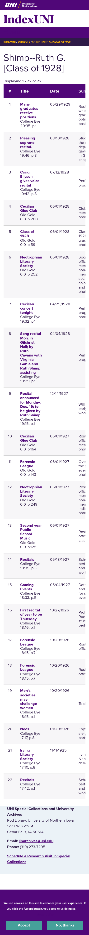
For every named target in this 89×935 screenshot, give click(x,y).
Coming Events (27, 587)
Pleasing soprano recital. (27, 142)
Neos (24, 729)
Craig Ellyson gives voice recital (29, 179)
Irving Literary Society (27, 754)
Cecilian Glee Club (28, 208)
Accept (24, 925)
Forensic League (27, 463)
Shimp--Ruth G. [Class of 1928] (51, 41)
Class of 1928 (27, 233)
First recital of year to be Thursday (31, 614)
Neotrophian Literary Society (31, 261)
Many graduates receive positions (29, 111)
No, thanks (65, 925)
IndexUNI (29, 18)
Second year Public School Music (31, 532)
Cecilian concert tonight (27, 308)
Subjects (24, 41)
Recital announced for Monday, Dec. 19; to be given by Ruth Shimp (30, 404)
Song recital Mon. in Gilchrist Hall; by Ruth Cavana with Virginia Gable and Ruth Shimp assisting (31, 353)
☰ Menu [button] (12, 32)
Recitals (27, 559)
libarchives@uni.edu (36, 841)
